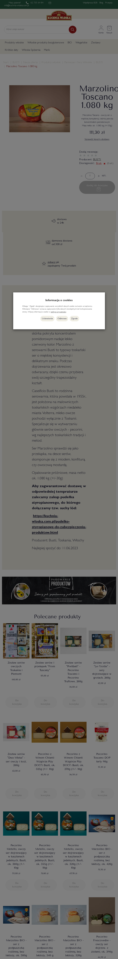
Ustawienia (47, 318)
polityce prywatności (58, 312)
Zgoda (74, 318)
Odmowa (62, 318)
